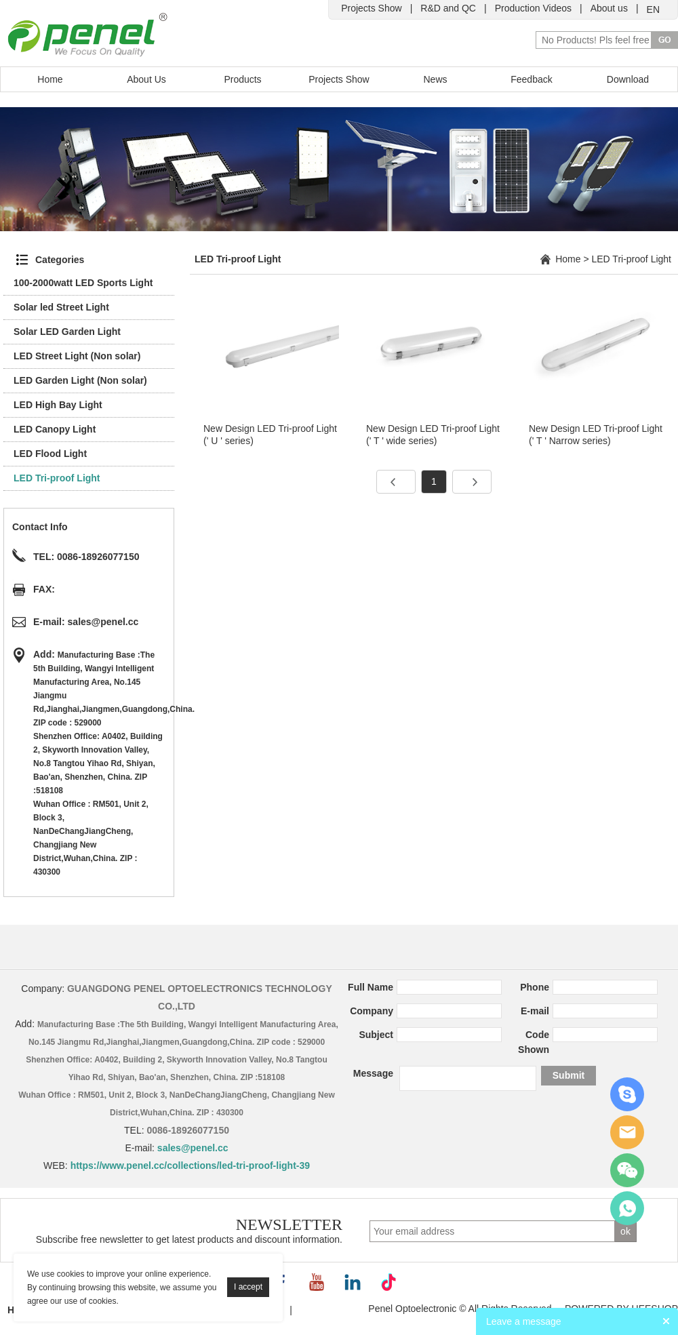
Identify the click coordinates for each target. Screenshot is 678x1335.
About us (609, 8)
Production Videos (533, 8)
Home (49, 79)
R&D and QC (448, 8)
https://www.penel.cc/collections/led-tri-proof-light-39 (190, 1165)
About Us (146, 79)
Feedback (531, 79)
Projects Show (371, 8)
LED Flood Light (50, 453)
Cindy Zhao (627, 1094)
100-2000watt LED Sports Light (83, 282)
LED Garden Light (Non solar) (80, 380)
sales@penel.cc (103, 621)
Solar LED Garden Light (67, 331)
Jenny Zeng (627, 1132)
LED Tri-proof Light (57, 478)
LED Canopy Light (55, 429)
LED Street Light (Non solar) (77, 356)
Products (242, 79)
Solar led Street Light (61, 307)
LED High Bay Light (58, 404)
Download (628, 79)
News (435, 79)
